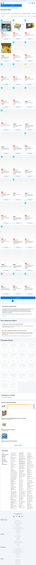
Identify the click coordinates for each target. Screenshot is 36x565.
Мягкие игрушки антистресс (29, 505)
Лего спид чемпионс (22, 501)
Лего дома (20, 504)
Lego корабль (21, 503)
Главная (2, 7)
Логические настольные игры (30, 478)
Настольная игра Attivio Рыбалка (8, 429)
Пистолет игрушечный (14, 472)
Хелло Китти (21, 477)
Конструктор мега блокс (30, 458)
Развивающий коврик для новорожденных (22, 461)
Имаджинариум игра (30, 464)
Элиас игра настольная (30, 482)
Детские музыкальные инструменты (22, 460)
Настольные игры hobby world (30, 466)
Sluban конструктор (22, 507)
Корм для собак (18, 563)
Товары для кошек (18, 559)
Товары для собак (18, 562)
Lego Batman (21, 472)
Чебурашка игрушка (22, 476)
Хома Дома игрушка (13, 464)
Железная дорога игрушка (13, 482)
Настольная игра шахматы (29, 475)
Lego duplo (20, 487)
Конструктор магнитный (22, 491)
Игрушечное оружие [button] (5, 454)
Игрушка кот (29, 503)
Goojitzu (12, 463)
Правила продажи (18, 524)
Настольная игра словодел (29, 476)
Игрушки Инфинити (14, 457)
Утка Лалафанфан (21, 471)
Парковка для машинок (14, 492)
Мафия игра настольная (30, 485)
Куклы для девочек (30, 490)
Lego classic (29, 459)
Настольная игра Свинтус (29, 484)
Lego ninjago (21, 479)
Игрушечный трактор (14, 494)
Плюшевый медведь (30, 501)
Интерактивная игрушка (22, 458)
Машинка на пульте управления (13, 480)
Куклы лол (28, 489)
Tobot (11, 456)
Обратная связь (18, 531)
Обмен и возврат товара (18, 523)
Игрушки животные (22, 467)
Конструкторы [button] (4, 460)
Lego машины (29, 455)
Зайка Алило (12, 462)
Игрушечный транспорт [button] (4, 456)
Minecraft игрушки (21, 457)
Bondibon (12, 469)
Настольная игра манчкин (29, 463)
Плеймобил (12, 465)
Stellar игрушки (13, 458)
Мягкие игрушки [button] (4, 464)
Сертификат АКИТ (18, 529)
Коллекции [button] (3, 459)
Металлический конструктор (21, 498)
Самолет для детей (13, 491)
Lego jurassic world (21, 494)
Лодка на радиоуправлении (13, 499)
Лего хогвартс (21, 485)
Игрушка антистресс (14, 508)
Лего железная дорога (22, 493)
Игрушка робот (21, 454)
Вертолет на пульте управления (13, 483)
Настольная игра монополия (29, 487)
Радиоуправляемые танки (13, 489)
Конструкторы (21, 480)
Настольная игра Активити (29, 473)
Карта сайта (18, 532)
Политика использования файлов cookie (18, 528)
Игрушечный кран (13, 493)
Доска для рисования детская (30, 468)
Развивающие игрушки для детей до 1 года (22, 463)
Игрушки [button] (3, 457)
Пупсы (28, 494)
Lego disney (29, 460)
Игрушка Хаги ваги (21, 470)
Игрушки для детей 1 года (22, 469)
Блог (18, 555)
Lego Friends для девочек (21, 506)
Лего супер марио (21, 492)
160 (22, 300)
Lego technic (21, 486)
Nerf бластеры (13, 470)
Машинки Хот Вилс (13, 478)
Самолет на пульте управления (13, 488)
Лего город (20, 483)
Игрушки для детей (13, 500)
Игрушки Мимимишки (22, 473)
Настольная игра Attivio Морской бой (9, 441)
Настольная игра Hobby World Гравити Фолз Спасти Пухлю (13, 418)
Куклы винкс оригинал (30, 497)
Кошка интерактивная (30, 507)
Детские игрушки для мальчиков (14, 507)
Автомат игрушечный (14, 473)
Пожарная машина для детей (14, 497)
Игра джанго (29, 469)
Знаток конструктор (22, 502)
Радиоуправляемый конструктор (30, 457)
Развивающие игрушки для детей (14, 502)
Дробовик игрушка (13, 471)
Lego (19, 478)
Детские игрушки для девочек (14, 504)
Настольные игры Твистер (29, 471)
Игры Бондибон (29, 481)
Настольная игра (29, 461)
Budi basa (28, 502)
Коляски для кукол (29, 496)
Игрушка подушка (29, 506)
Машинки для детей (13, 477)
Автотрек (12, 485)
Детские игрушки (7, 7)
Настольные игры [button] (5, 461)
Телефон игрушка (21, 466)
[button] (13, 5)
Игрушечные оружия (14, 476)
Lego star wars (21, 484)
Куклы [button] (3, 463)
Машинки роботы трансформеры (21, 453)
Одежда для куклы (29, 495)
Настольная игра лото (30, 488)
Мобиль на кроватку (14, 505)
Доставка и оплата (18, 520)
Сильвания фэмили (13, 455)
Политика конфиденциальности (18, 527)
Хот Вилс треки (13, 486)
